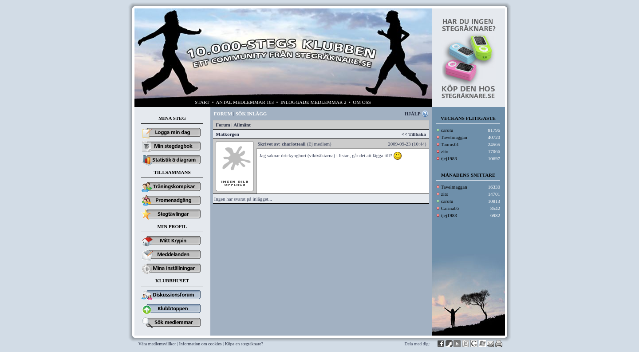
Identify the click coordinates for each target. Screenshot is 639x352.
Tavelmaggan (454, 137)
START (202, 102)
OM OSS (362, 102)
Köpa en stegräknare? (244, 343)
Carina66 (450, 208)
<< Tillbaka (414, 134)
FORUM (223, 113)
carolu (447, 130)
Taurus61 (450, 144)
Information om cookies (200, 343)
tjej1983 (449, 158)
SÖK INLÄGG (251, 113)
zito (445, 151)
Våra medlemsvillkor (157, 343)
